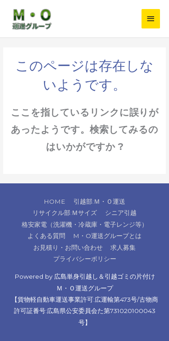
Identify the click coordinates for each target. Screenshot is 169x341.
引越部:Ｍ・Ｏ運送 (99, 201)
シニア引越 (121, 212)
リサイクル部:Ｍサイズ (64, 212)
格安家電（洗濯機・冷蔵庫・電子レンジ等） (85, 224)
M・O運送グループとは (107, 235)
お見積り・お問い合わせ (68, 247)
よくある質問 (46, 235)
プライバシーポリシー (84, 258)
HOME (54, 201)
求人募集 (123, 247)
